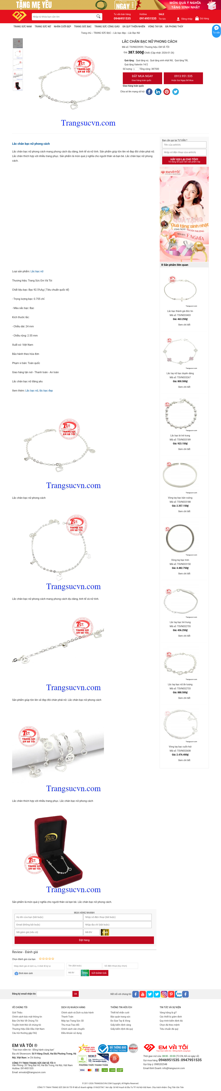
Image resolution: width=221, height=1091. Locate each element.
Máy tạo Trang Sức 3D (72, 1020)
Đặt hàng (84, 940)
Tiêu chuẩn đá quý (169, 1029)
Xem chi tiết (184, 324)
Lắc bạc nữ (36, 271)
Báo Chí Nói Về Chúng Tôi (25, 1020)
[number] (136, 69)
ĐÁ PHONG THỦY (174, 26)
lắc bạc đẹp (46, 390)
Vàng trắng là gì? (168, 1012)
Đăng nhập (184, 19)
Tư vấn (216, 32)
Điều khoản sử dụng (71, 1033)
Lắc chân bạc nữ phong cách (31, 143)
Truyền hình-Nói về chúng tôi (26, 1025)
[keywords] (61, 16)
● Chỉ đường (34, 1057)
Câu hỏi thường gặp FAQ (24, 1033)
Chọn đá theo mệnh (170, 1025)
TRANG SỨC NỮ (43, 26)
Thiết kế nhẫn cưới (119, 1012)
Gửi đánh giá (98, 973)
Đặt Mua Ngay (142, 78)
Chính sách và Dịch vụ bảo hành (77, 1012)
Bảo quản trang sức (120, 1016)
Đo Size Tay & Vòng (120, 1020)
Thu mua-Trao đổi (70, 1025)
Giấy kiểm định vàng (120, 1025)
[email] (54, 994)
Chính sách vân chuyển (73, 1029)
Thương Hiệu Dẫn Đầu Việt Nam (28, 1029)
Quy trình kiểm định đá (171, 1020)
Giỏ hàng (202, 18)
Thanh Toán (67, 1016)
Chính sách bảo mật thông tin (27, 1016)
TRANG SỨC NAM (22, 26)
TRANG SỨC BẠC (82, 26)
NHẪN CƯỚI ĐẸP (62, 26)
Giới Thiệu (17, 1012)
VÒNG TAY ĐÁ (155, 26)
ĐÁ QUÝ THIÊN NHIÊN (134, 26)
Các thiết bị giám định (171, 1016)
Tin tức (162, 19)
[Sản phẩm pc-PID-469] (184, 214)
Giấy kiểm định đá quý (121, 1029)
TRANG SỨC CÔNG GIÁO (107, 26)
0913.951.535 (183, 78)
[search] (99, 16)
